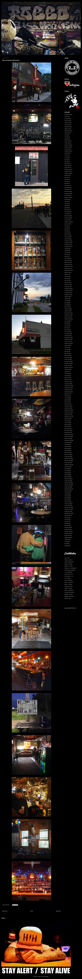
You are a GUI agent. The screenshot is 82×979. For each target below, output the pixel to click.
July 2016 (66, 298)
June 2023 (67, 136)
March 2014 (67, 355)
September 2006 (68, 537)
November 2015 (68, 314)
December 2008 (68, 482)
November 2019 (68, 217)
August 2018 (67, 248)
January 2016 (67, 310)
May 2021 (66, 181)
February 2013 (67, 381)
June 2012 (67, 397)
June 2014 (67, 349)
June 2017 (67, 276)
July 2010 (66, 444)
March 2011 (67, 428)
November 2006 (68, 533)
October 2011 (67, 414)
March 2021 (67, 185)
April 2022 (66, 161)
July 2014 (66, 347)
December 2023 (68, 126)
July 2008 (66, 493)
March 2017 (67, 282)
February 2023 (67, 140)
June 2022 (67, 157)
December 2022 (68, 144)
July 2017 (66, 274)
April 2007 (66, 523)
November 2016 (68, 290)
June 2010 (67, 446)
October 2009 (67, 462)
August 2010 (67, 442)
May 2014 (66, 351)
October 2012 (67, 389)
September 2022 (68, 151)
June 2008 (67, 495)
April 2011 (66, 426)
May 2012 (66, 399)
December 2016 (68, 288)
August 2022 (67, 153)
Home (31, 911)
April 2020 (66, 207)
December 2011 (68, 410)
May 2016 (66, 302)
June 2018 (67, 252)
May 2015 (66, 327)
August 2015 (67, 321)
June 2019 (67, 227)
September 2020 (68, 197)
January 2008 (67, 505)
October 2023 (67, 128)
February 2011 (67, 430)
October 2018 (67, 244)
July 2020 (66, 201)
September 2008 (68, 488)
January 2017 (67, 286)
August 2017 (67, 272)
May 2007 (66, 521)
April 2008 (66, 499)
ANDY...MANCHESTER (69, 562)
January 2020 (67, 213)
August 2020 (67, 199)
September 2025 (68, 114)
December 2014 (68, 337)
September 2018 (68, 246)
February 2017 (67, 284)
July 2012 (66, 395)
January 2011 (67, 432)
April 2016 (66, 304)
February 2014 (67, 357)
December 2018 (68, 240)
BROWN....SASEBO (68, 564)
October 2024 (67, 120)
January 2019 (67, 238)
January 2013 (67, 383)
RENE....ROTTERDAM (69, 590)
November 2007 (68, 509)
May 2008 (66, 497)
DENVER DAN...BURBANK (70, 570)
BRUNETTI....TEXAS (69, 566)
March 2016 (67, 306)
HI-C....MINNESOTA (68, 572)
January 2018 (67, 262)
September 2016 (68, 294)
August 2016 (67, 296)
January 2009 (67, 480)
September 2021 (68, 173)
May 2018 (66, 254)
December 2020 (68, 191)
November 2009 (68, 460)
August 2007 (67, 515)
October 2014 (67, 341)
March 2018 (67, 258)
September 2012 (68, 391)
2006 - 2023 (67, 558)
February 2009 (67, 478)
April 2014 (66, 353)
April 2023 (66, 138)
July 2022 (66, 155)
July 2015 (66, 323)
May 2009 (66, 472)
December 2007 (68, 507)
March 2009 (67, 476)
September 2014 (68, 343)
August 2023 (67, 132)
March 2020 (67, 209)
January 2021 (67, 189)
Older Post (58, 911)
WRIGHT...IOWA (68, 598)
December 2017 (68, 264)
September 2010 (68, 440)
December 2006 (68, 531)
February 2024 (67, 122)
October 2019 (67, 219)
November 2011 (68, 412)
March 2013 (67, 379)
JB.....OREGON (68, 578)
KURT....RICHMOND (68, 580)
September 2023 (68, 130)
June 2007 (67, 519)
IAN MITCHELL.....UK (69, 576)
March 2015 (67, 331)
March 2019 (67, 234)
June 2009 (67, 470)
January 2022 (67, 167)
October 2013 (67, 365)
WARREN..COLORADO (69, 596)
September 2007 (68, 513)
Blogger (47, 976)
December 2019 (68, 215)
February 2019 (67, 236)
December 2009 (68, 458)
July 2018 (66, 250)
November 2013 (68, 363)
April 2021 (66, 183)
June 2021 (67, 179)
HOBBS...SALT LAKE (69, 574)
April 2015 (66, 329)
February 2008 (67, 503)
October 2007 (67, 511)
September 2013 (68, 367)
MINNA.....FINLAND (68, 584)
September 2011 (68, 416)
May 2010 (66, 448)
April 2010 (66, 450)
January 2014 (67, 359)
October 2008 (67, 486)
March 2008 (67, 501)
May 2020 (66, 205)
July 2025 (66, 116)
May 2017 (66, 278)
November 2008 (68, 484)
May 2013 (66, 375)
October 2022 (67, 149)
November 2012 (68, 387)
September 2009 (68, 464)
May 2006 (66, 543)
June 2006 (67, 541)
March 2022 (67, 163)
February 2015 (67, 333)
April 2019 (66, 231)
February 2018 (67, 260)
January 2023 (67, 142)
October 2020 (67, 195)
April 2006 (66, 545)
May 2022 (66, 159)
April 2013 (66, 377)
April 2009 (66, 474)
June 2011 (67, 422)
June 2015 (67, 325)
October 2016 (67, 292)
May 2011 (66, 424)
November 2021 (68, 171)
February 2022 (67, 165)
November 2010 (68, 436)
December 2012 (68, 385)
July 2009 (66, 468)
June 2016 (67, 300)
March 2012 (67, 403)
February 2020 (67, 211)
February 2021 (67, 187)
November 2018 (68, 242)
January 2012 (67, 408)
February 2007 (67, 527)
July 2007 (66, 517)
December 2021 (68, 169)
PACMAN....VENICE (68, 588)
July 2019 (66, 225)
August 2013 (67, 369)
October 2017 (67, 268)
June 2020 (67, 203)
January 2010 (67, 456)
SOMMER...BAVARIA (69, 594)
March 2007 (67, 525)
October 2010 (67, 438)
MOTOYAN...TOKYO (69, 586)
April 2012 (66, 401)
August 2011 (67, 418)
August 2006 (67, 539)
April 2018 (66, 256)
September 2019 (68, 221)
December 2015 (68, 312)
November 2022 (68, 147)
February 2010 (67, 454)
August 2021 (67, 175)
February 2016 (67, 308)
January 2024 (67, 124)
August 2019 (67, 223)
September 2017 (68, 270)
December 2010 (68, 434)
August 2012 (67, 393)
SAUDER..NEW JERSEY (69, 592)
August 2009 (67, 466)
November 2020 (68, 193)
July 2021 (66, 177)
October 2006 (67, 535)
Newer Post (4, 911)
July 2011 (66, 420)
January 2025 (67, 118)
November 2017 (68, 266)
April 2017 (66, 280)
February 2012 (67, 406)
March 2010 (67, 452)
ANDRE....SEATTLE (68, 560)
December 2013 (68, 361)
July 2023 (66, 134)
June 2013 (67, 373)
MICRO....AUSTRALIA (69, 582)
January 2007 (67, 529)
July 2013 (66, 371)
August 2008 (67, 490)
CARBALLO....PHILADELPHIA (70, 568)
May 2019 (66, 229)
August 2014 (67, 345)
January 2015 (67, 335)
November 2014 (68, 339)
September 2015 (68, 318)
